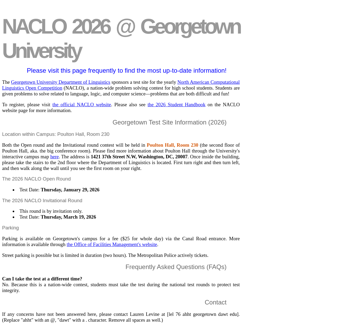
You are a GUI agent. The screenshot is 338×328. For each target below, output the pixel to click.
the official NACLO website (81, 104)
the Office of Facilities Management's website (112, 244)
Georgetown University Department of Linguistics (60, 82)
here (54, 156)
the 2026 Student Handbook (176, 104)
